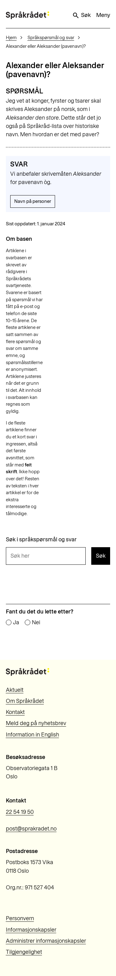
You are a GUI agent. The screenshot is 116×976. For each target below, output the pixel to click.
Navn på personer (32, 201)
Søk (81, 15)
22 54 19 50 (20, 812)
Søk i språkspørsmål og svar (41, 540)
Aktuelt (15, 690)
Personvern (20, 918)
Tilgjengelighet (24, 952)
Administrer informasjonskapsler (46, 940)
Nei (36, 623)
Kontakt (15, 712)
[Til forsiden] (27, 15)
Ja (16, 623)
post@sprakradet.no (31, 828)
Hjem (11, 37)
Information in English (32, 734)
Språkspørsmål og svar (51, 37)
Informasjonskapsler (31, 929)
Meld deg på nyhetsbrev (36, 723)
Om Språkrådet (25, 701)
